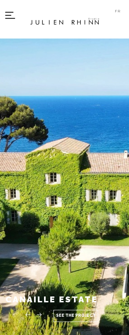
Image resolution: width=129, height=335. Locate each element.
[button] (40, 314)
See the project (76, 315)
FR (118, 11)
